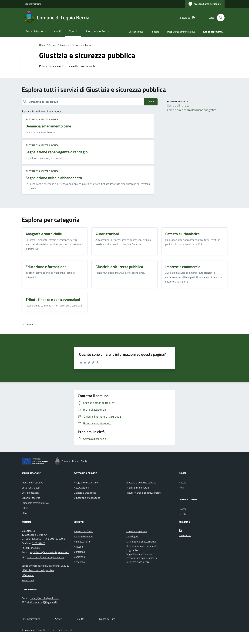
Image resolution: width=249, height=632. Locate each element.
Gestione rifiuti (136, 31)
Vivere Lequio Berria (97, 31)
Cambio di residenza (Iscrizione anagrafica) (192, 110)
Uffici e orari (28, 575)
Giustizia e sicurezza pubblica (42, 119)
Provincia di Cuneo (83, 531)
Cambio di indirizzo (178, 105)
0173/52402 (38, 543)
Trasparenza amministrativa (181, 31)
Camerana (79, 557)
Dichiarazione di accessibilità (141, 541)
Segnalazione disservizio (139, 554)
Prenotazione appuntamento (141, 558)
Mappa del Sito (107, 619)
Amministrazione (35, 31)
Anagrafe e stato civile (86, 482)
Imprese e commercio (137, 487)
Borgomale (79, 552)
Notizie (182, 482)
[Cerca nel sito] (219, 17)
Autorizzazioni (81, 487)
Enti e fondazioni (30, 493)
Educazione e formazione (87, 498)
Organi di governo (31, 498)
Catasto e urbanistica (85, 493)
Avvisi (182, 487)
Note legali (132, 536)
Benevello (79, 562)
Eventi (182, 514)
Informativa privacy (136, 531)
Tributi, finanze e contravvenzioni (143, 493)
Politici (25, 508)
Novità (57, 31)
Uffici (24, 513)
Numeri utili (28, 580)
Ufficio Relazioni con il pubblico (38, 570)
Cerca (151, 101)
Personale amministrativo (35, 503)
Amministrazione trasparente (141, 546)
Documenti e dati (31, 487)
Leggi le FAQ (133, 550)
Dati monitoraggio (31, 619)
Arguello (78, 547)
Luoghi (182, 509)
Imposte (155, 31)
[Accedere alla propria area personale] (205, 4)
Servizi (73, 31)
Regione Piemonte (32, 3)
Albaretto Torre (82, 541)
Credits (80, 619)
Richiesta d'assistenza (138, 562)
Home (42, 45)
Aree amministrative (32, 482)
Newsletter (185, 535)
